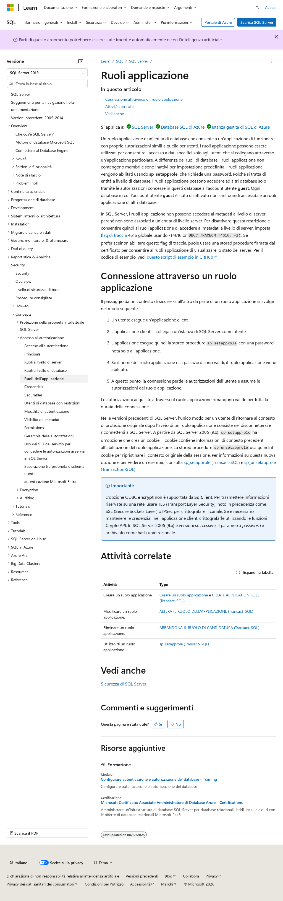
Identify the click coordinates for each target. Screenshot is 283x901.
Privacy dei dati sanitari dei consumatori (40, 884)
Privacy (212, 876)
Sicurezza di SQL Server (123, 684)
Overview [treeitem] (23, 281)
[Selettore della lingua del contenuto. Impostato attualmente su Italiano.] (19, 862)
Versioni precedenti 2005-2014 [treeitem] (37, 117)
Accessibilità (140, 884)
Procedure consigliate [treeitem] (33, 297)
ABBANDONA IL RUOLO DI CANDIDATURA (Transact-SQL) (209, 627)
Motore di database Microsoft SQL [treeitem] (44, 142)
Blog (168, 876)
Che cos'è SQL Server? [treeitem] (34, 134)
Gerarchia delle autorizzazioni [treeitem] (49, 435)
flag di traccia (114, 235)
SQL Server (138, 61)
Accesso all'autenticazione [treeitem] (46, 345)
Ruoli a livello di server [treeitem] (43, 362)
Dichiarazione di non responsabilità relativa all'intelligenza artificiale (63, 876)
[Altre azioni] (271, 61)
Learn (105, 61)
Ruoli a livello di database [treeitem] (45, 370)
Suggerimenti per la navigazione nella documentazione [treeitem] (42, 106)
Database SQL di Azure (183, 127)
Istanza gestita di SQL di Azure (241, 127)
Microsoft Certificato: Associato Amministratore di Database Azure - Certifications (172, 802)
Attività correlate (119, 106)
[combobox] (47, 72)
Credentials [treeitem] (33, 386)
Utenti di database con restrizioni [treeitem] (52, 403)
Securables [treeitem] (33, 395)
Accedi (270, 7)
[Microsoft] (10, 7)
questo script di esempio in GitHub (180, 257)
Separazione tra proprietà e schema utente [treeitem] (54, 470)
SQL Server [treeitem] (20, 94)
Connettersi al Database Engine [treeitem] (41, 150)
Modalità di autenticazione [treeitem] (46, 411)
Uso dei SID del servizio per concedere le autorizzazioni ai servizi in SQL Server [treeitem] (54, 451)
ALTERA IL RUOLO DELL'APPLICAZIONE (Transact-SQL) (206, 611)
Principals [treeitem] (32, 354)
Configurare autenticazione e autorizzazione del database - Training (159, 779)
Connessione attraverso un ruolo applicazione (143, 99)
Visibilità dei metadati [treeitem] (42, 419)
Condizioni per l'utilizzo (104, 884)
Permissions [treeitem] (34, 427)
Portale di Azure (218, 22)
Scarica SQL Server (256, 22)
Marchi (167, 884)
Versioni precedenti (142, 876)
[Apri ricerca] (257, 7)
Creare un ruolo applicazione (183, 595)
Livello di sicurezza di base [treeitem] (37, 289)
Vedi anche (114, 113)
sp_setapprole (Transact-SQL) (212, 462)
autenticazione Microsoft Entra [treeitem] (50, 481)
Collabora (191, 876)
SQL (119, 61)
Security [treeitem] (22, 273)
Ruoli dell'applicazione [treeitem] (44, 378)
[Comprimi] (81, 61)
